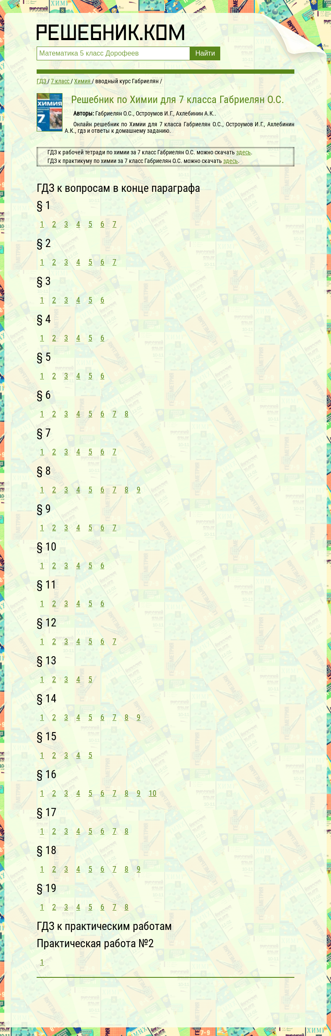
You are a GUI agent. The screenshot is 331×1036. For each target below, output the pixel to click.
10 (152, 793)
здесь (243, 152)
